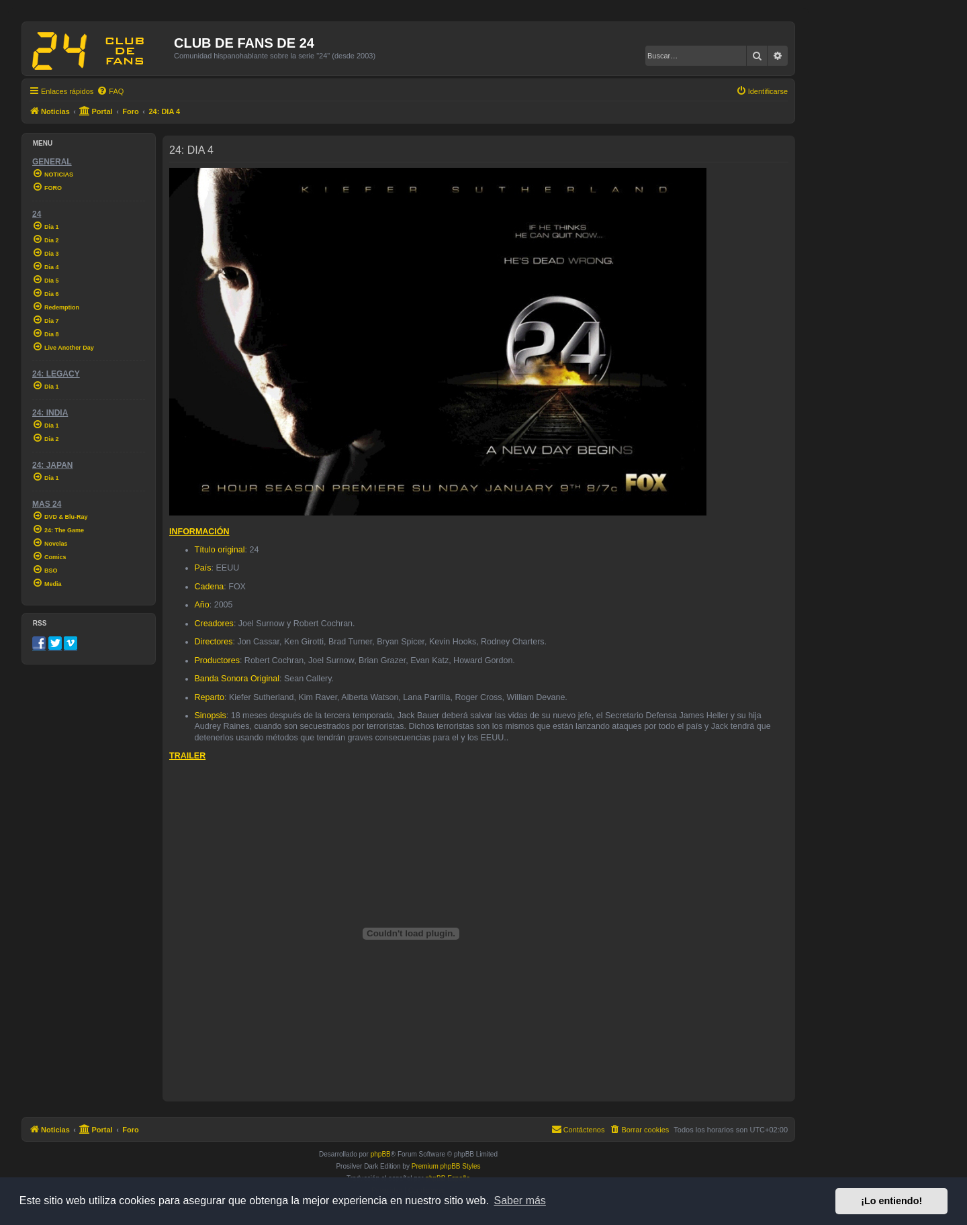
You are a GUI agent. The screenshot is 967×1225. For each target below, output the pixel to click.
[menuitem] (110, 91)
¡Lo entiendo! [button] (891, 1200)
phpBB (381, 1154)
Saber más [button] (520, 1200)
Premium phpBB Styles (446, 1166)
